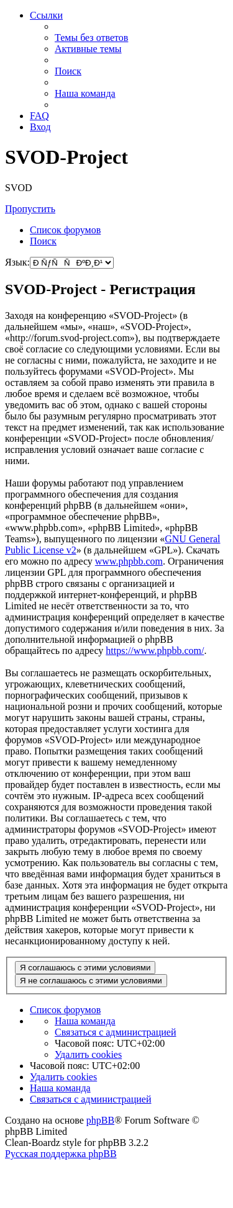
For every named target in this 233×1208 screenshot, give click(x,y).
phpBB (100, 1120)
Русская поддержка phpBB (61, 1153)
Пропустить (30, 209)
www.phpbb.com (129, 561)
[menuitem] (91, 37)
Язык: (17, 262)
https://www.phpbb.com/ (155, 650)
